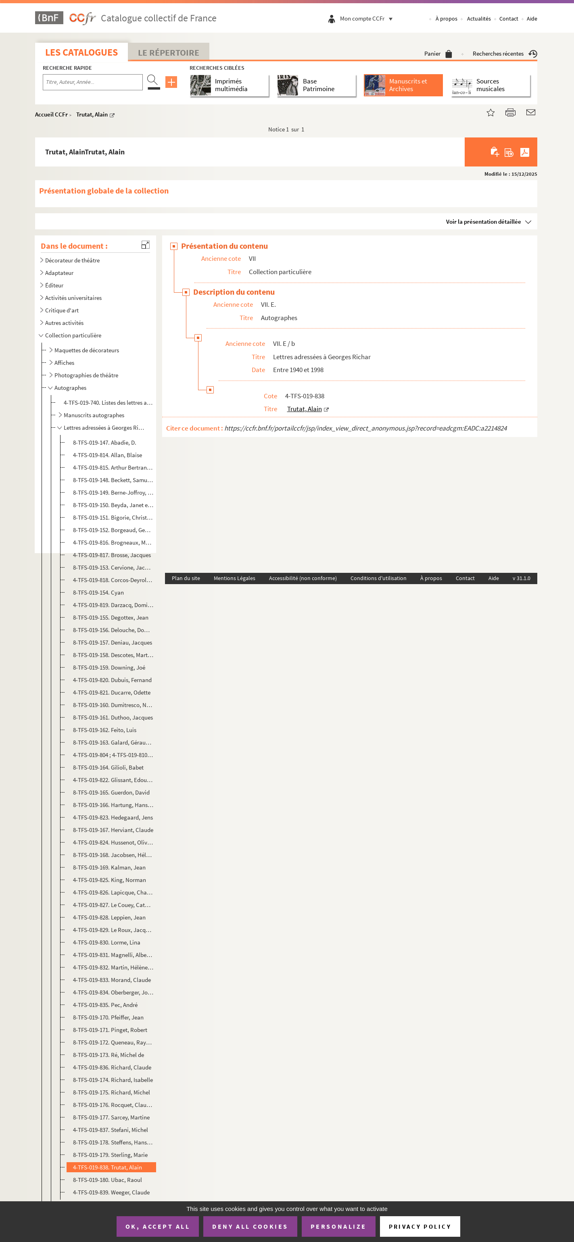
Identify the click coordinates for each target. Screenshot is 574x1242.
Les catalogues (81, 52)
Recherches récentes (505, 53)
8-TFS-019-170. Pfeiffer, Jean (108, 1017)
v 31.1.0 (521, 578)
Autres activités (64, 323)
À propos (446, 18)
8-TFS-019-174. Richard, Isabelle (113, 1080)
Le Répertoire (168, 52)
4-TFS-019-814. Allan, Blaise (107, 455)
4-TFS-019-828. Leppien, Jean (109, 917)
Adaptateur (59, 273)
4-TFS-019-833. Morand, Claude (112, 980)
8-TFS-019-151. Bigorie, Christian (113, 517)
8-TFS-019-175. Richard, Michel (111, 1092)
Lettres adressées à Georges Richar (105, 427)
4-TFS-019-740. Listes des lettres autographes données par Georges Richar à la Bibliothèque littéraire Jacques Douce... (108, 402)
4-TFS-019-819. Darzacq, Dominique (113, 605)
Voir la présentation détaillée (483, 221)
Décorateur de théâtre (72, 260)
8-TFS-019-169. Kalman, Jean (109, 867)
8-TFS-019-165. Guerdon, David (111, 792)
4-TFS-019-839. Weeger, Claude (111, 1192)
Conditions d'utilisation (379, 578)
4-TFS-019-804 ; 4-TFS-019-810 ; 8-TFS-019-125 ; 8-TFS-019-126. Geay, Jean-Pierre (113, 755)
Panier (438, 53)
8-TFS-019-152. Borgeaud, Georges (113, 530)
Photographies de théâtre (86, 375)
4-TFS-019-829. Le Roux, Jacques (113, 930)
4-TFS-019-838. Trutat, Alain (107, 1167)
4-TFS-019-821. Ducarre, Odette (111, 692)
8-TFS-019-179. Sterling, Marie (110, 1155)
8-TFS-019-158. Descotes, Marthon (113, 655)
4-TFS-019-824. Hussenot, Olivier (113, 842)
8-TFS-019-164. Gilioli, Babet (108, 767)
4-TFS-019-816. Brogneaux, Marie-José (113, 542)
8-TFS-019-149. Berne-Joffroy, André (113, 492)
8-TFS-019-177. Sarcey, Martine (111, 1117)
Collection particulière (73, 335)
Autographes (70, 387)
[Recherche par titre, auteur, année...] (93, 82)
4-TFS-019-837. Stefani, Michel (110, 1130)
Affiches (64, 362)
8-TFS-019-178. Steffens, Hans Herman (113, 1142)
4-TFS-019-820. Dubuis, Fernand (112, 680)
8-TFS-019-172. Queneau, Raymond (113, 1042)
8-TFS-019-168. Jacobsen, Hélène (113, 855)
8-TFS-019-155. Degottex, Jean (110, 617)
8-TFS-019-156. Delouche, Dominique (113, 630)
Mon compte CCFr (368, 18)
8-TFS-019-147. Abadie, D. (104, 442)
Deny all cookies (250, 1226)
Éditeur (54, 285)
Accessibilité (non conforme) (303, 578)
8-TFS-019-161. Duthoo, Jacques (113, 717)
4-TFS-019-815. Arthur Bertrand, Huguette (113, 467)
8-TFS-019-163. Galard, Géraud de (113, 742)
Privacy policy (420, 1226)
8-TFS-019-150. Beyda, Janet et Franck (113, 505)
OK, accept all (157, 1226)
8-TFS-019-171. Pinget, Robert (110, 1030)
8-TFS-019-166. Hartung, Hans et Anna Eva (113, 805)
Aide (532, 18)
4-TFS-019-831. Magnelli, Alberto (113, 955)
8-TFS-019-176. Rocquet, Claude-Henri (113, 1105)
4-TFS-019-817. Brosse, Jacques (112, 555)
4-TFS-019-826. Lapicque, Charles (113, 892)
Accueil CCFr (51, 114)
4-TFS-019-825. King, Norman (109, 880)
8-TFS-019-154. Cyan (98, 592)
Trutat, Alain (92, 114)
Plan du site (186, 578)
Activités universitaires (73, 298)
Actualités (479, 18)
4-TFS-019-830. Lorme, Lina (106, 942)
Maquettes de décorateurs (86, 350)
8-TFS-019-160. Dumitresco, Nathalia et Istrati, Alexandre (113, 705)
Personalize (339, 1226)
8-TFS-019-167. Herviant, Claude (113, 830)
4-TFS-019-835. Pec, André (105, 1005)
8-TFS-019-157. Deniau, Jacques (112, 642)
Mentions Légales (234, 578)
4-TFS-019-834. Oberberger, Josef (113, 992)
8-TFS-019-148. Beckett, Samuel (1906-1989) (113, 480)
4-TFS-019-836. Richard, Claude (112, 1067)
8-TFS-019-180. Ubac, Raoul (107, 1180)
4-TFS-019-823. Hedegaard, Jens (113, 817)
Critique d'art (62, 310)
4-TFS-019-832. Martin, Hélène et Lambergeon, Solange (113, 967)
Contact (508, 18)
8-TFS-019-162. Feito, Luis (104, 730)
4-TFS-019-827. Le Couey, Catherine (113, 905)
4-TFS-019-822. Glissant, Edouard (113, 780)
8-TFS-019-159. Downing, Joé (109, 667)
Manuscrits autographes (94, 415)
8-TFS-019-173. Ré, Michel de (108, 1055)
